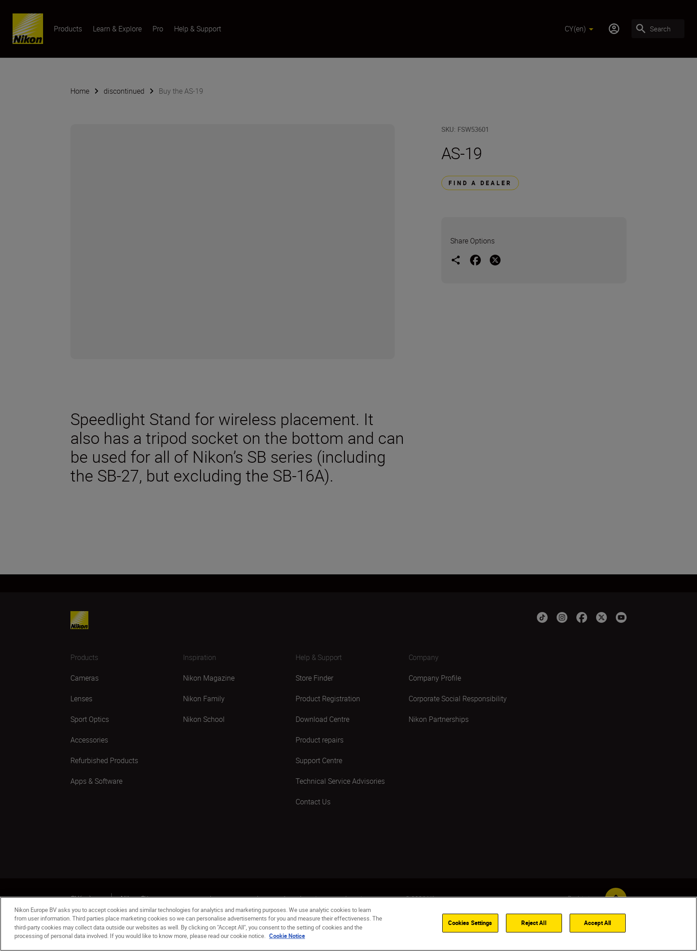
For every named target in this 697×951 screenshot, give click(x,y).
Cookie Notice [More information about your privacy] (287, 936)
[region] (348, 924)
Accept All (597, 923)
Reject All (533, 923)
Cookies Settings (470, 923)
